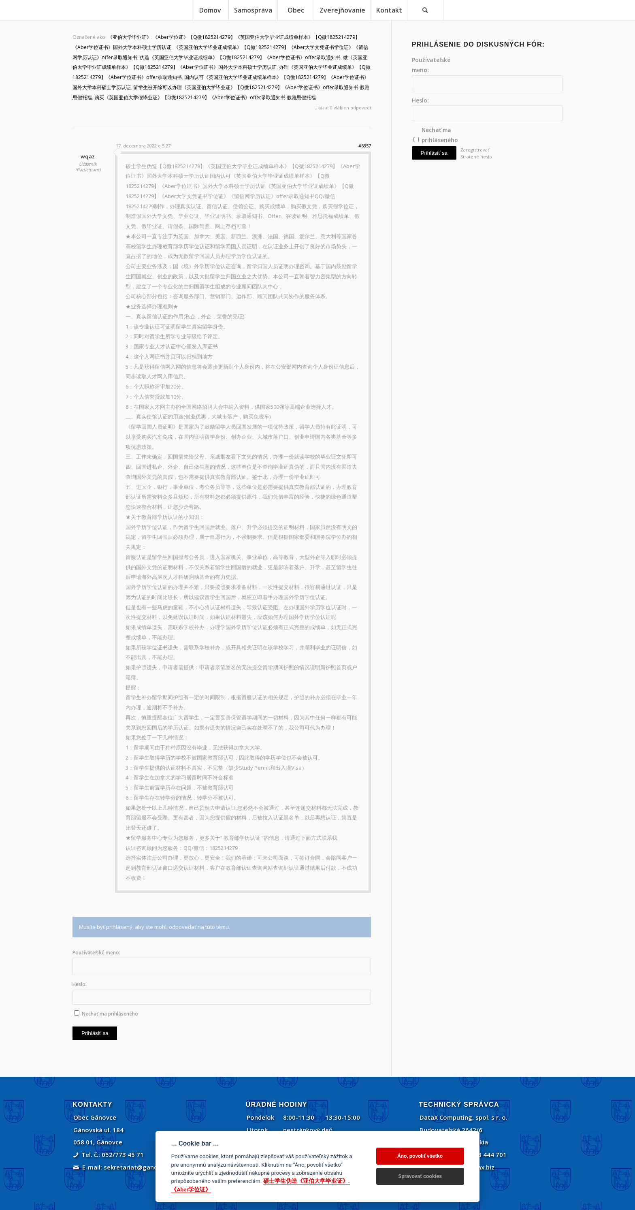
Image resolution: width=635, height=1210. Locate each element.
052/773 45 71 (123, 1154)
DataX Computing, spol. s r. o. (463, 1117)
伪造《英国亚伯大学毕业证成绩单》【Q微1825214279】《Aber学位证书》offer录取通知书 (240, 57)
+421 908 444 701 (480, 1154)
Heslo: (79, 984)
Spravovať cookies (420, 1176)
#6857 (364, 146)
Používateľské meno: (96, 952)
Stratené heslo (476, 157)
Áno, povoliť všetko (420, 1156)
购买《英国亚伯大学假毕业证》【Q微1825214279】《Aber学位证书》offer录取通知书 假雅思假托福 (205, 97)
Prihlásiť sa (94, 1033)
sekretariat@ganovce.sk (140, 1167)
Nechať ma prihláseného (110, 1013)
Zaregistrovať (474, 150)
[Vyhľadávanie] (425, 10)
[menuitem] (210, 10)
